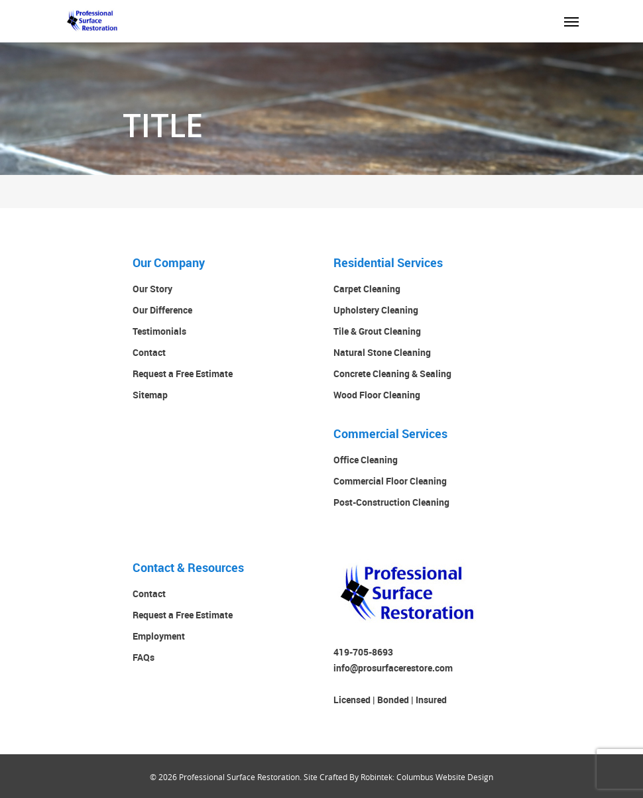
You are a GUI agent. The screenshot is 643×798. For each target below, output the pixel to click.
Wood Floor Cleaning (376, 394)
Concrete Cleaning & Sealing (392, 373)
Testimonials (159, 331)
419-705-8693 (363, 652)
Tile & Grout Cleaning (377, 331)
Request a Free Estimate (183, 373)
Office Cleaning (365, 459)
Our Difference (162, 310)
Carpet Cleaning (366, 288)
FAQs (143, 657)
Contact (149, 352)
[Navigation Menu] (571, 21)
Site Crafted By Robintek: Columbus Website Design (398, 776)
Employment (159, 636)
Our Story (152, 288)
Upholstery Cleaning (375, 310)
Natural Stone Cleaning (382, 352)
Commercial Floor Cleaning (390, 481)
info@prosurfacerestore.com (393, 667)
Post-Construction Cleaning (391, 502)
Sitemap (150, 394)
